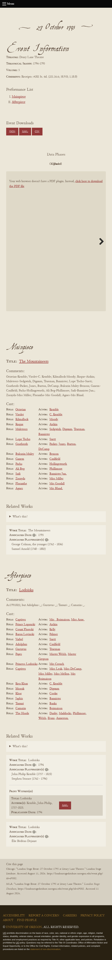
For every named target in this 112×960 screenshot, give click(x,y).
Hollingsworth (58, 464)
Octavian (20, 409)
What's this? (20, 516)
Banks (53, 703)
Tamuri (19, 703)
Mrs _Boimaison (59, 619)
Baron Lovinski (24, 634)
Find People (27, 920)
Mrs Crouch (56, 664)
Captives (20, 619)
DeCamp (43, 449)
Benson (54, 453)
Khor (18, 693)
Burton (71, 444)
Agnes (19, 488)
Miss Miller (56, 478)
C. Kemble (55, 414)
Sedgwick (55, 429)
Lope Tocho (22, 439)
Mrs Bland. (56, 488)
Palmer (53, 634)
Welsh (42, 718)
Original (44, 164)
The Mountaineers (33, 362)
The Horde (22, 713)
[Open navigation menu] (4, 3)
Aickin (53, 424)
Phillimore (55, 468)
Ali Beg (20, 468)
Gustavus (20, 649)
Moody (53, 419)
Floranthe (21, 483)
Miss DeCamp (72, 668)
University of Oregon (24, 927)
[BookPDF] (56, 243)
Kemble (54, 409)
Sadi (17, 473)
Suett (52, 439)
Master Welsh (57, 654)
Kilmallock (21, 419)
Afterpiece (18, 102)
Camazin (20, 708)
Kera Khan (21, 683)
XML (25, 131)
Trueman (79, 429)
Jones (62, 444)
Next (100, 241)
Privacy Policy (93, 915)
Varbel (19, 639)
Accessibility (14, 915)
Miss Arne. (77, 619)
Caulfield (54, 459)
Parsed (87, 164)
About (8, 920)
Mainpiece (19, 97)
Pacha (18, 464)
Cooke (53, 693)
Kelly (52, 629)
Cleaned (66, 164)
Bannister (44, 434)
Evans (51, 718)
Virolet (19, 414)
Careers (70, 915)
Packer (53, 444)
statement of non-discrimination (45, 949)
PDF (23, 164)
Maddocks (65, 713)
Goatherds (21, 444)
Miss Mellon (61, 673)
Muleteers (21, 429)
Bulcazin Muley (24, 453)
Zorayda (20, 478)
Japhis (19, 698)
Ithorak (19, 688)
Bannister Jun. (58, 473)
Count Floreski (24, 629)
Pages (18, 654)
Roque (19, 424)
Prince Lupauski (25, 624)
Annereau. (62, 718)
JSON (12, 131)
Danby (53, 713)
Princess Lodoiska (26, 664)
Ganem (19, 459)
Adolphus (21, 644)
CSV (37, 131)
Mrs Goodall (56, 483)
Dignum (67, 429)
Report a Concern (44, 915)
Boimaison (55, 708)
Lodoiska (26, 590)
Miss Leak (55, 668)
